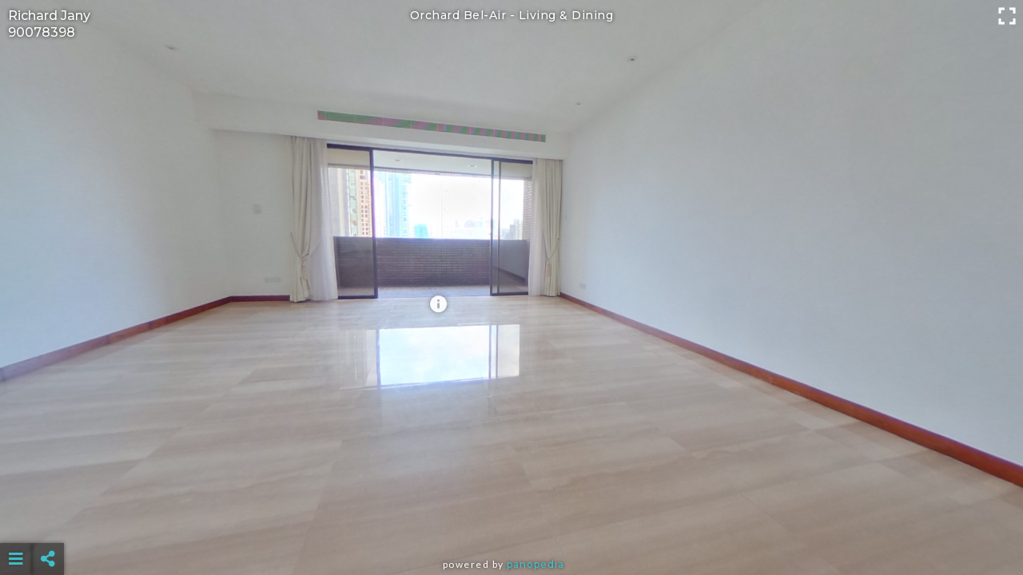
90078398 (41, 32)
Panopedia (535, 564)
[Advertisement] (511, 519)
